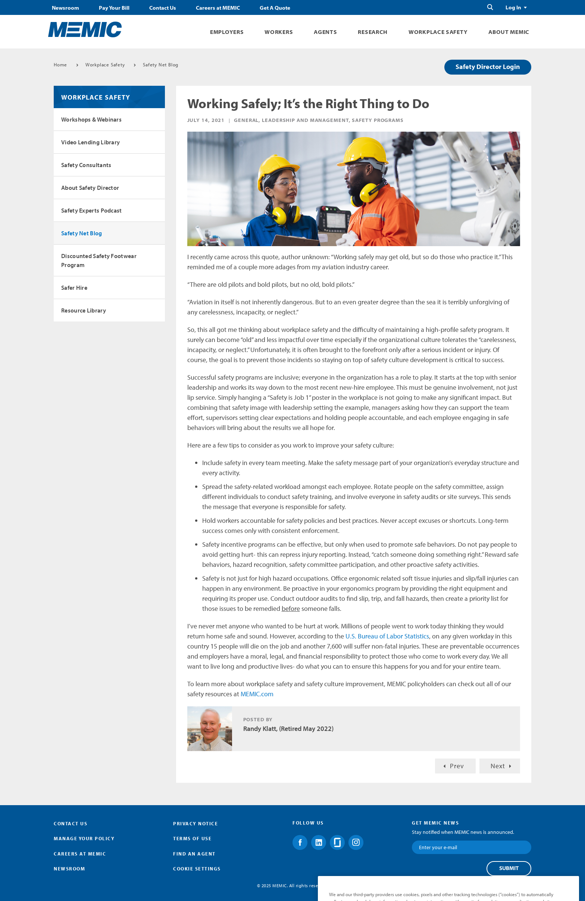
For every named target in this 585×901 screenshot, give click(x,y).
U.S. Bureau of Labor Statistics (387, 636)
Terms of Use (192, 838)
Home (60, 65)
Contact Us (162, 7)
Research (373, 31)
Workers (279, 31)
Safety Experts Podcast (91, 210)
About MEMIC (508, 31)
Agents (325, 31)
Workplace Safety (438, 31)
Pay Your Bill (114, 7)
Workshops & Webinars (91, 119)
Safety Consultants (86, 165)
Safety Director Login (488, 66)
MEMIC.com (257, 694)
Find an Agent (194, 854)
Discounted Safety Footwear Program (99, 260)
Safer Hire (74, 287)
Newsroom (65, 7)
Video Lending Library (90, 142)
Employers (227, 31)
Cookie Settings (197, 869)
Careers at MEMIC (218, 7)
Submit (509, 868)
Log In (513, 7)
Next (498, 766)
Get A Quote (275, 7)
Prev (457, 766)
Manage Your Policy (84, 838)
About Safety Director (90, 187)
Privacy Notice (195, 823)
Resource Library (83, 310)
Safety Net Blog (160, 65)
